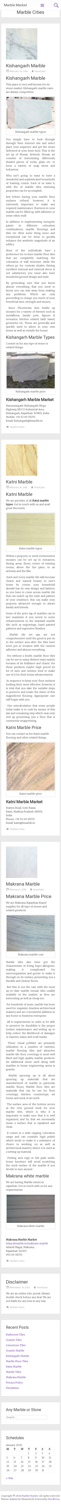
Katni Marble (19, 482)
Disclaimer (17, 1282)
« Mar (9, 1478)
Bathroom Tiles (15, 1334)
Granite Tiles (14, 1339)
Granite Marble (15, 1350)
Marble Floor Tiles (17, 1361)
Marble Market (15, 5)
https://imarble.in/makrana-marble (27, 1243)
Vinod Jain (39, 71)
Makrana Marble (23, 884)
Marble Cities (17, 427)
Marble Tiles (13, 1371)
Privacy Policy (14, 1382)
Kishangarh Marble (25, 65)
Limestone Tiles (16, 1345)
